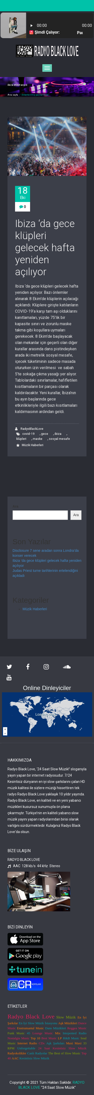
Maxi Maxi (74, 1043)
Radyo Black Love (31, 1016)
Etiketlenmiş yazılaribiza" (35, 95)
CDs (41, 1043)
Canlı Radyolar (37, 1053)
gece (44, 434)
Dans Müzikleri (55, 1028)
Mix (57, 1033)
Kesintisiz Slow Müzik (34, 1058)
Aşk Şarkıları (55, 1043)
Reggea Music (76, 1028)
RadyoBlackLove (29, 429)
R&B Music (71, 1038)
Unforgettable (26, 1048)
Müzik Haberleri (32, 445)
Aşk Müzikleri (67, 1023)
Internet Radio (27, 1043)
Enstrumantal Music (30, 1028)
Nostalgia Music (18, 1038)
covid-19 (28, 434)
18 (22, 193)
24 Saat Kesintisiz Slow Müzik (62, 1048)
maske (37, 439)
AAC (15, 1058)
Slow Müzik (66, 1017)
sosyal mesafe (59, 439)
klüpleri (21, 439)
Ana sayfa (13, 95)
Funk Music (16, 1033)
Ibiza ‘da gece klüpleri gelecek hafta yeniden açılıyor (45, 248)
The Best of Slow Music (64, 1053)
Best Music (48, 1038)
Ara (15, 506)
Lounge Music (42, 1033)
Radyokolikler (17, 1053)
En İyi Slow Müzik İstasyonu (38, 1023)
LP (60, 1038)
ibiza (58, 434)
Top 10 (35, 1038)
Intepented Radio (74, 1033)
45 (28, 1033)
